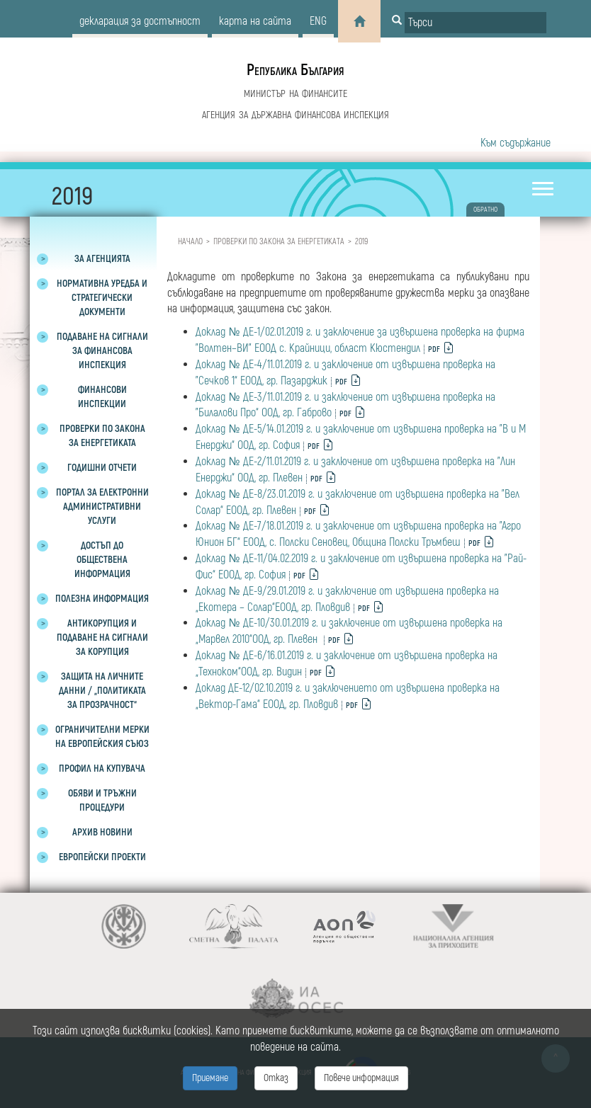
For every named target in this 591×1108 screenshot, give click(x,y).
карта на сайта (255, 21)
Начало (190, 241)
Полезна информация (102, 599)
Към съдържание (515, 143)
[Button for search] (396, 21)
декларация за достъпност (140, 21)
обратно (485, 209)
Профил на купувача (102, 769)
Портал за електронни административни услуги (102, 506)
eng (318, 21)
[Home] (359, 21)
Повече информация (361, 1078)
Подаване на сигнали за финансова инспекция (102, 351)
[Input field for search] (475, 22)
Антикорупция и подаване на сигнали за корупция (102, 637)
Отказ (276, 1078)
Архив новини (102, 832)
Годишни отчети (102, 468)
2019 (361, 241)
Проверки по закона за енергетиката (278, 241)
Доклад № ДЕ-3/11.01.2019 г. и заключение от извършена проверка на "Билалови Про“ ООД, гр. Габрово (345, 405)
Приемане (210, 1078)
